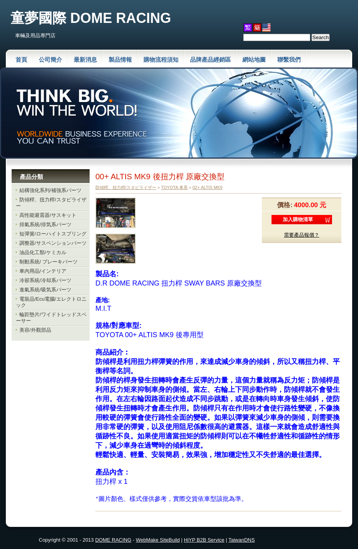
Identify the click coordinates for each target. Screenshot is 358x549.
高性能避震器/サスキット (47, 215)
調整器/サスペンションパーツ (52, 243)
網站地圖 (254, 59)
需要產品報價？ (301, 235)
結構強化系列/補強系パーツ (50, 190)
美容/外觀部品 (35, 330)
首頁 (21, 59)
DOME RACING (113, 540)
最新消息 (85, 59)
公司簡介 (50, 59)
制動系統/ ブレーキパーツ (48, 262)
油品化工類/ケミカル (42, 252)
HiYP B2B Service (204, 540)
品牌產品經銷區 (210, 59)
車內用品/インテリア (42, 271)
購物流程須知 (161, 59)
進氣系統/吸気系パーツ (45, 290)
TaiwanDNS (241, 540)
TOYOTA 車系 (174, 187)
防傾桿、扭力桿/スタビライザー (125, 187)
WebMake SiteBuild (158, 540)
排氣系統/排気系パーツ (45, 224)
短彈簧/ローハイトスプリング (52, 234)
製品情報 (120, 59)
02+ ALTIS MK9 (207, 187)
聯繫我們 (289, 59)
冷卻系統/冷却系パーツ (45, 280)
